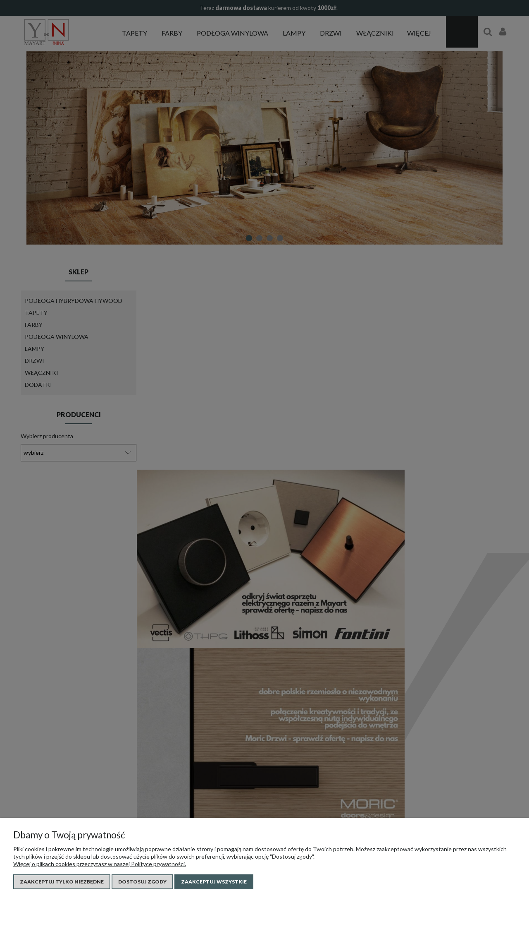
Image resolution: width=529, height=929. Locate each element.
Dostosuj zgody (142, 882)
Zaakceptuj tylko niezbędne (62, 882)
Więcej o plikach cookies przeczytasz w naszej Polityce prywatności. (99, 863)
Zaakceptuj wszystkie (214, 882)
